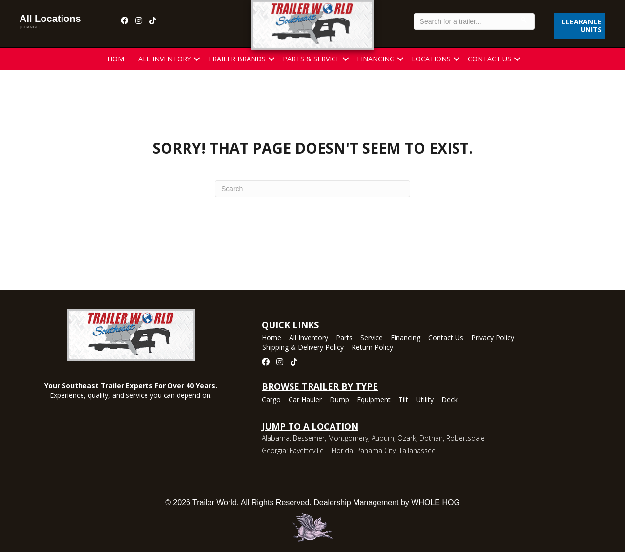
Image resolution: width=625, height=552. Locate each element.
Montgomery (348, 438)
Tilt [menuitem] (403, 400)
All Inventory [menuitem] (164, 58)
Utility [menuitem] (425, 400)
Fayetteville (307, 450)
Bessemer (309, 438)
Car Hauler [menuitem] (305, 400)
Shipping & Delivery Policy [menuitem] (303, 348)
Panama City (376, 450)
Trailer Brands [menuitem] (237, 58)
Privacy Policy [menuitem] (492, 338)
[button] (197, 59)
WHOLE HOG (435, 502)
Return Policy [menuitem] (372, 348)
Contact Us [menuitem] (489, 58)
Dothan (431, 438)
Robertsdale (465, 438)
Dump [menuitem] (339, 400)
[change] (30, 27)
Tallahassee (417, 450)
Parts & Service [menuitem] (311, 58)
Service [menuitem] (371, 338)
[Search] (312, 188)
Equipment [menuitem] (374, 400)
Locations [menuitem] (431, 58)
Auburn (383, 438)
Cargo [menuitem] (271, 400)
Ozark (406, 438)
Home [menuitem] (117, 58)
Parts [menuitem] (344, 338)
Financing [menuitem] (376, 58)
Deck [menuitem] (449, 400)
